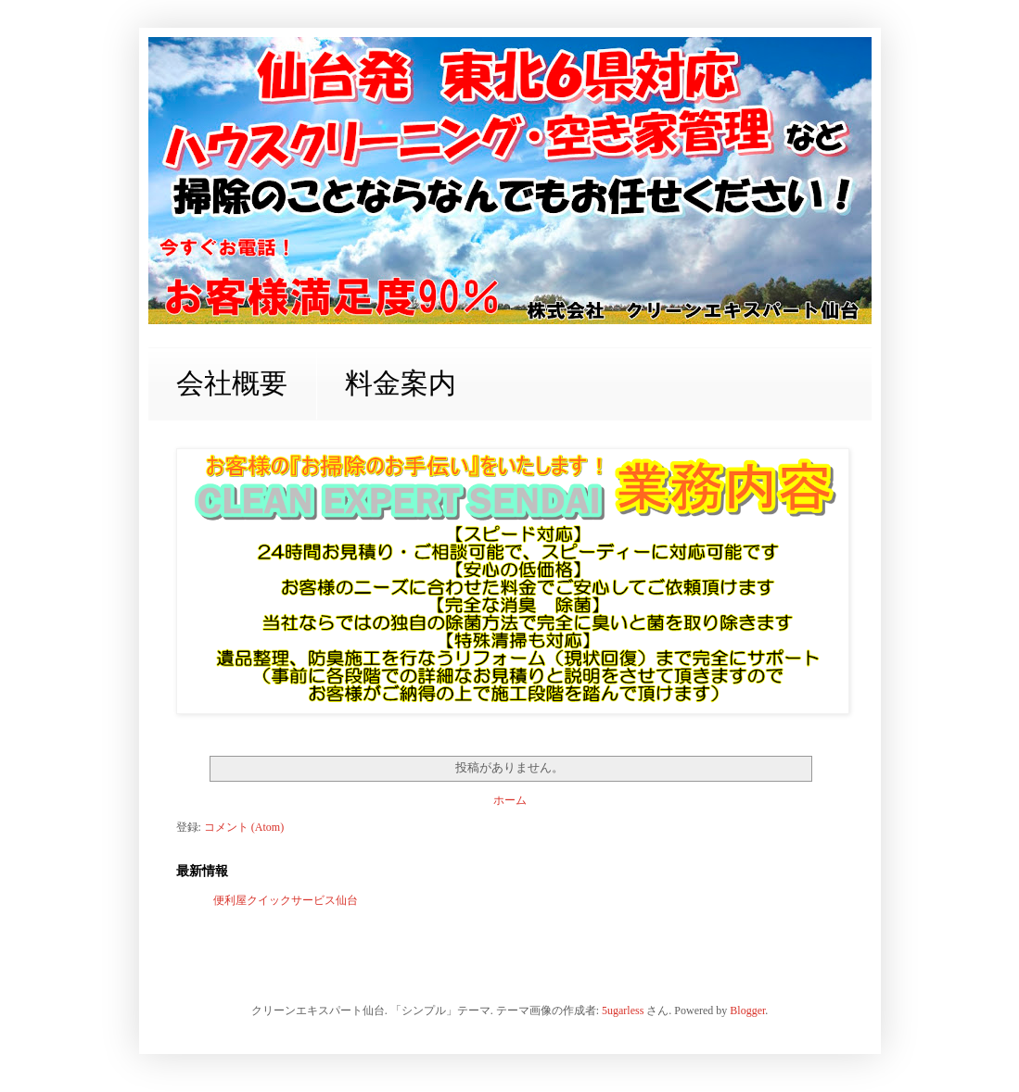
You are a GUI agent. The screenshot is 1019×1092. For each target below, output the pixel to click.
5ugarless (622, 1010)
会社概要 (231, 383)
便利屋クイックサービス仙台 (285, 900)
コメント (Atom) (244, 827)
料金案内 (400, 383)
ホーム (510, 800)
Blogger (747, 1010)
